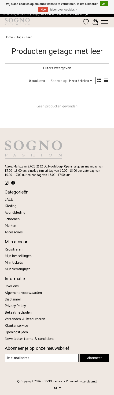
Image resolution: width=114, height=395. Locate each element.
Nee (43, 9)
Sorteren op (59, 81)
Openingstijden (16, 332)
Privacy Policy (15, 305)
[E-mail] (42, 358)
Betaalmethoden (18, 312)
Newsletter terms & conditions (29, 338)
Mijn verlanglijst (17, 268)
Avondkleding (15, 212)
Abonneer (94, 357)
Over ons (12, 286)
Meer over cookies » (63, 9)
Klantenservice (16, 325)
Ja (103, 4)
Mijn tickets (14, 262)
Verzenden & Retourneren (25, 318)
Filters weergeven (57, 67)
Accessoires (14, 232)
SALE (9, 199)
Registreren (13, 249)
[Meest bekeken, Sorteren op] (80, 81)
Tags (19, 37)
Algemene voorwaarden (23, 292)
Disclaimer (13, 299)
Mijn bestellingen (18, 255)
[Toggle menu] (104, 22)
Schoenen (12, 218)
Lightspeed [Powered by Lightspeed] (90, 381)
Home (9, 37)
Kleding (10, 205)
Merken (10, 225)
